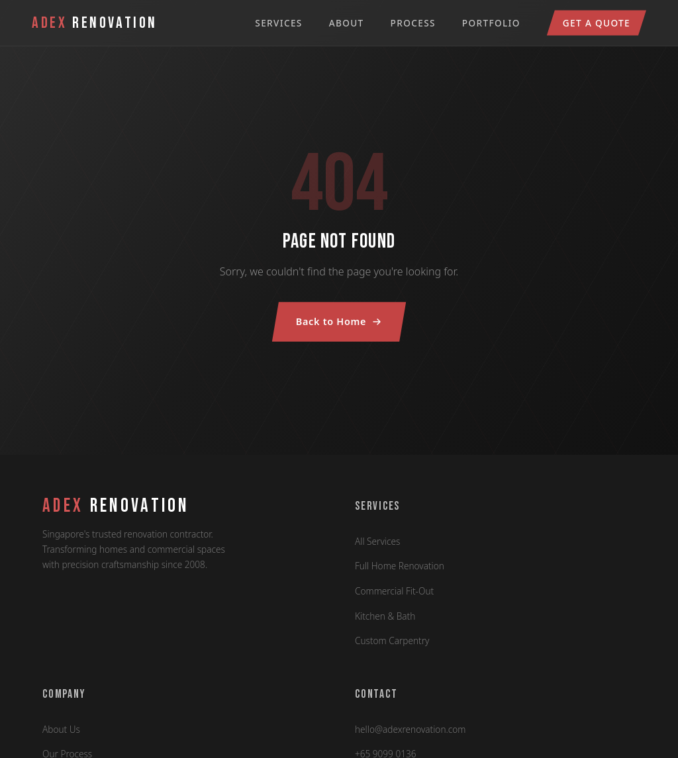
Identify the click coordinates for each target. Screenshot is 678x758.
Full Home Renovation (399, 565)
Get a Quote (596, 23)
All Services (377, 541)
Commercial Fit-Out (394, 591)
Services (278, 23)
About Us (61, 729)
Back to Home (339, 321)
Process (413, 23)
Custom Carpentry (392, 640)
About (346, 23)
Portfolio (491, 23)
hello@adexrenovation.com (410, 729)
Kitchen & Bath (385, 616)
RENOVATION (115, 506)
